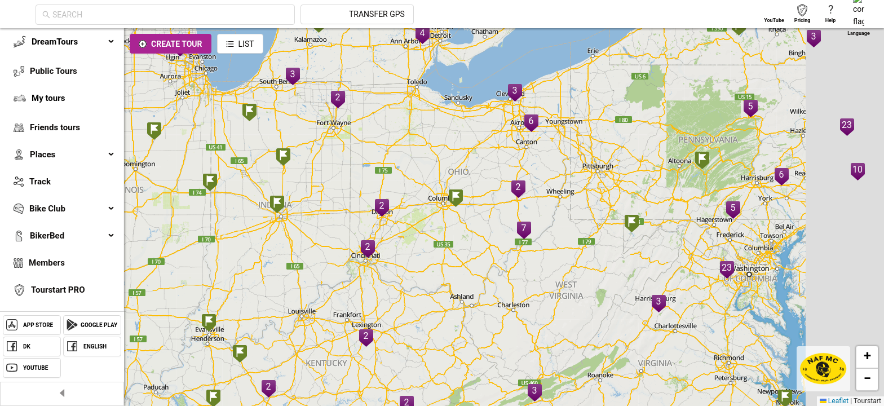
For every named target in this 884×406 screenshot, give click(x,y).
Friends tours (55, 127)
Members (47, 263)
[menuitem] (62, 41)
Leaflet (834, 401)
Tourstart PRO (58, 290)
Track (40, 181)
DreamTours (73, 42)
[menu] (62, 193)
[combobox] (272, 14)
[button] (210, 183)
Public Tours (53, 71)
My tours (48, 98)
